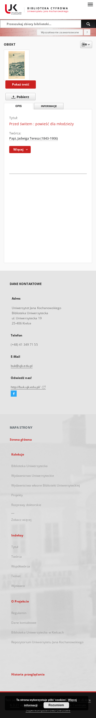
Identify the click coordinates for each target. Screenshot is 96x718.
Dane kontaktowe (24, 622)
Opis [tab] (18, 106)
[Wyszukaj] (88, 24)
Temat (16, 576)
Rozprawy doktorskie (26, 505)
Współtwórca (20, 566)
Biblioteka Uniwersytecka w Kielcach (37, 632)
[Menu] (90, 4)
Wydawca (18, 586)
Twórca (16, 556)
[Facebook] (14, 394)
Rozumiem (56, 705)
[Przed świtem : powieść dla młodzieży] (16, 65)
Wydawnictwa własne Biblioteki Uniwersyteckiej (45, 485)
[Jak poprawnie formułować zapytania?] (87, 32)
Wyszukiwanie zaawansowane (60, 32)
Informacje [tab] (49, 106)
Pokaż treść (20, 84)
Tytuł (14, 547)
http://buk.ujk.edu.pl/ (28, 387)
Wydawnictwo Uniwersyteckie (32, 475)
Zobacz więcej (21, 520)
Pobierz (19, 97)
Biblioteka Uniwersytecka (29, 466)
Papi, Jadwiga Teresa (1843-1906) (33, 138)
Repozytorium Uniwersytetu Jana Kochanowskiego (47, 642)
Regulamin (19, 613)
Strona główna (21, 439)
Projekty (17, 495)
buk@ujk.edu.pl (22, 366)
